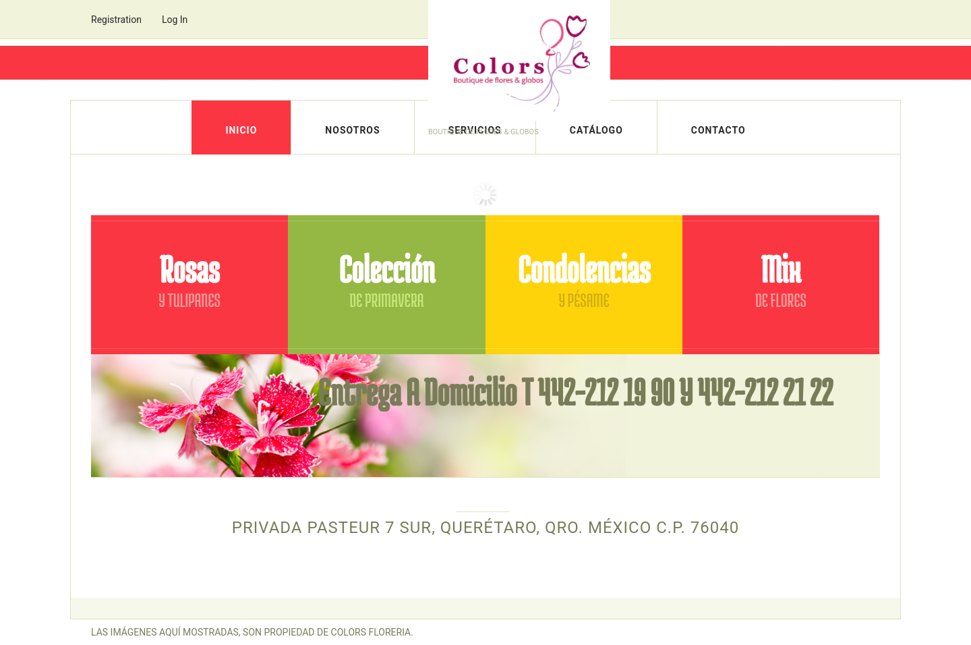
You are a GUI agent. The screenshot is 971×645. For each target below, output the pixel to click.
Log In (174, 19)
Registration (116, 19)
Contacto (718, 130)
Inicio (241, 130)
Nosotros (352, 130)
